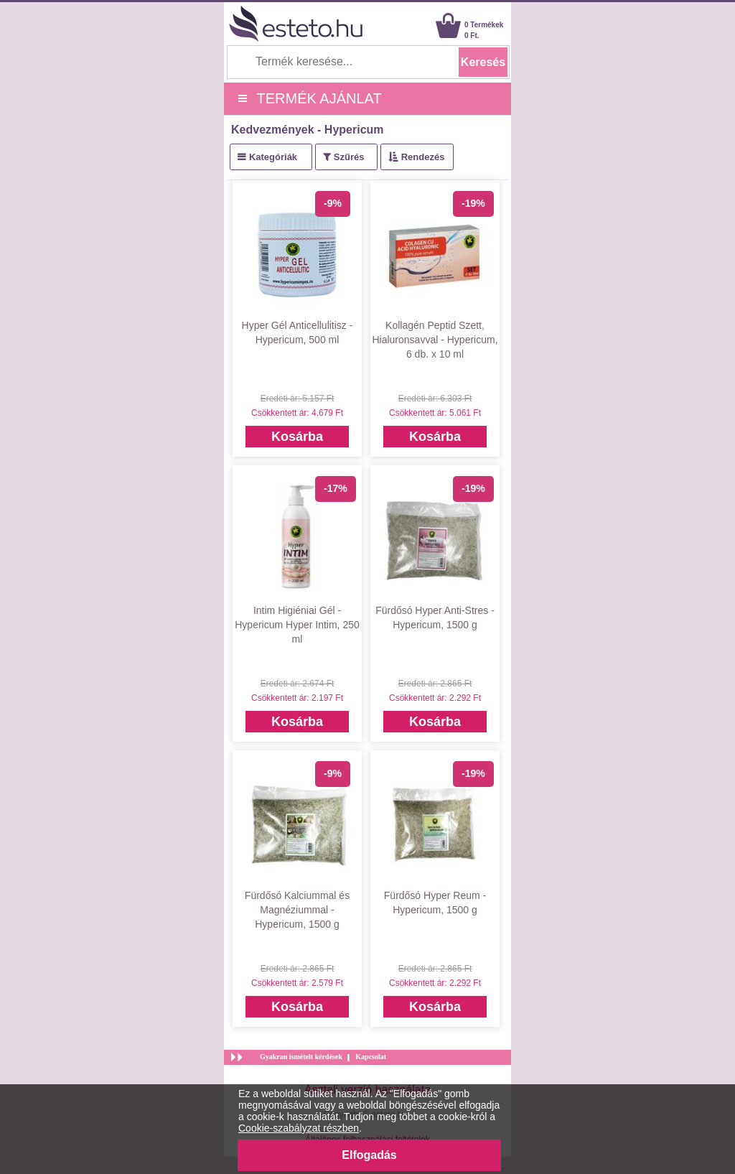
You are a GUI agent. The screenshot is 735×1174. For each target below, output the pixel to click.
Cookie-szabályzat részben (298, 1128)
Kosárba (297, 436)
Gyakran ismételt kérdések (301, 1057)
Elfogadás (369, 1155)
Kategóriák (273, 157)
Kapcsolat (370, 1057)
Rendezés (423, 157)
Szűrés (349, 157)
